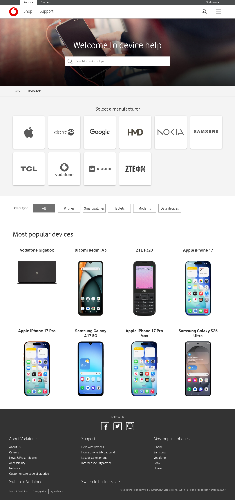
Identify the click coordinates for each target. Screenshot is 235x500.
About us (15, 447)
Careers (14, 452)
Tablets (119, 208)
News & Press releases (23, 457)
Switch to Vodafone (25, 482)
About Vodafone (23, 439)
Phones (69, 208)
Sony (157, 463)
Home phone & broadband (98, 452)
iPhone (158, 447)
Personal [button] (29, 2)
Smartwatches (94, 208)
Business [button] (45, 2)
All (44, 208)
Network (14, 468)
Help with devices (92, 447)
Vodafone (160, 457)
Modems (144, 208)
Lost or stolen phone (94, 457)
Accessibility (17, 463)
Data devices (170, 208)
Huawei (158, 468)
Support (46, 11)
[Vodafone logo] (13, 11)
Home (17, 91)
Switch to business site (100, 482)
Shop (28, 11)
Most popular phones (171, 439)
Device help (34, 91)
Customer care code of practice (29, 473)
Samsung (160, 452)
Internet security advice (96, 463)
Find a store (212, 2)
